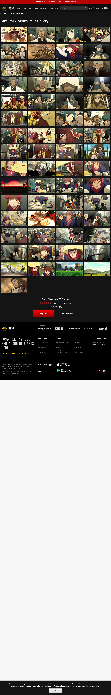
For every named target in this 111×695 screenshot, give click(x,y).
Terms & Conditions (81, 350)
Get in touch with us (99, 344)
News (58, 347)
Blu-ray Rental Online (62, 342)
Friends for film (42, 352)
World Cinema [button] (33, 8)
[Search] (72, 8)
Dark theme (99, 8)
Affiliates (77, 345)
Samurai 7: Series (8, 14)
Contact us (78, 347)
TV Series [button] (24, 8)
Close (55, 691)
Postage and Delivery (44, 350)
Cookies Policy (94, 686)
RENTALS (59, 338)
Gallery (20, 14)
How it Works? (42, 342)
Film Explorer (60, 350)
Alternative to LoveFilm (63, 352)
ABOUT (77, 338)
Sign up (43, 313)
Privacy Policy (79, 352)
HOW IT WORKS (43, 338)
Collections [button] (54, 8)
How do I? (41, 345)
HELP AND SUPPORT (100, 338)
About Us (77, 342)
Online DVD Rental (61, 345)
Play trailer (67, 313)
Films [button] (18, 8)
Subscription (42, 347)
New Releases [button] (44, 8)
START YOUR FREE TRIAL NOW (56, 2)
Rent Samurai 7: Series (55, 299)
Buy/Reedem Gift (43, 355)
